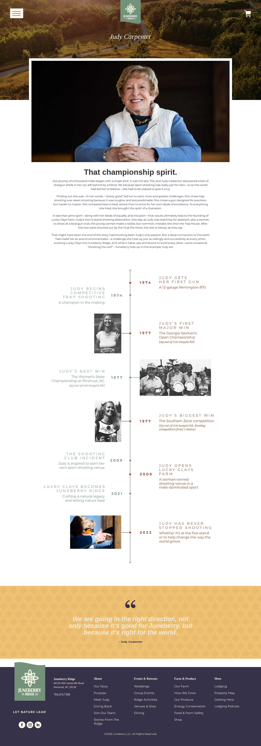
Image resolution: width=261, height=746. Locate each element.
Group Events (144, 693)
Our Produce (183, 700)
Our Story (101, 686)
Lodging (220, 686)
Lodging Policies (226, 706)
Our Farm (181, 686)
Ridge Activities (145, 700)
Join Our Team (105, 713)
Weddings (141, 686)
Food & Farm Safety (188, 713)
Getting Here (224, 700)
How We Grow (185, 693)
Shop (178, 720)
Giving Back (103, 706)
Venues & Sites (145, 706)
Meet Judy (101, 700)
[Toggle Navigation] (16, 13)
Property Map (224, 693)
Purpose (100, 693)
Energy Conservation (190, 706)
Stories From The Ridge (106, 722)
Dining (139, 713)
